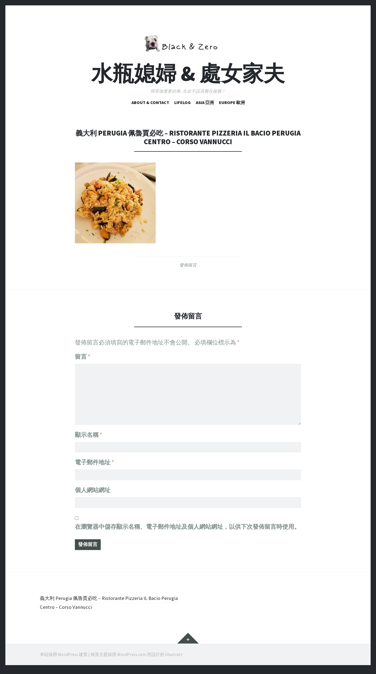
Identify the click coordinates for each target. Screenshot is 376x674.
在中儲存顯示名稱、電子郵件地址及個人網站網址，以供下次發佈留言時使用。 (187, 528)
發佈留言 (188, 265)
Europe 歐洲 (232, 102)
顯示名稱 (88, 431)
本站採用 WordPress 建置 (64, 658)
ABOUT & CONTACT (150, 102)
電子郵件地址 (94, 461)
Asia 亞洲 (205, 102)
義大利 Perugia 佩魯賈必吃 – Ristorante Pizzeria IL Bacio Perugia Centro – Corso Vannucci (110, 605)
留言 (82, 356)
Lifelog (182, 102)
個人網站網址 (92, 490)
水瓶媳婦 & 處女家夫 (188, 73)
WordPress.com (131, 658)
